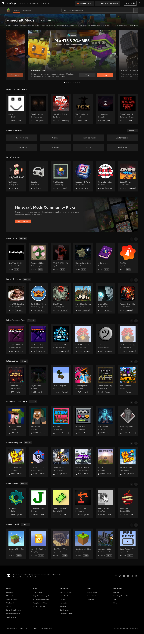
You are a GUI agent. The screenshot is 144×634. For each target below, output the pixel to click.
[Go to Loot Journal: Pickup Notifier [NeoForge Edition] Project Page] (83, 176)
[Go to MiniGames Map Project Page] (128, 380)
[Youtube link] (124, 576)
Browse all (132, 130)
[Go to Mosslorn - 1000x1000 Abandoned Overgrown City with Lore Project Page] (105, 544)
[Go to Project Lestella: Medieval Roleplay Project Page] (83, 298)
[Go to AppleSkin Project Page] (128, 503)
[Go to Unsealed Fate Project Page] (105, 298)
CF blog (62, 599)
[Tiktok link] (120, 576)
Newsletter (63, 603)
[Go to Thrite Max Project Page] (105, 339)
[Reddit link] (136, 576)
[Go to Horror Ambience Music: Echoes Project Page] (105, 109)
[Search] (135, 10)
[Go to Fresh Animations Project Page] (16, 421)
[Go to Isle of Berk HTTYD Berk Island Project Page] (61, 544)
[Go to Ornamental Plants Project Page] (38, 258)
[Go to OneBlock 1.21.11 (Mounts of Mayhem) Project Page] (83, 544)
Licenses (34, 628)
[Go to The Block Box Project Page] (61, 176)
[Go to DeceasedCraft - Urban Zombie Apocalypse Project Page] (61, 462)
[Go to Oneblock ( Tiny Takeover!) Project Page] (16, 544)
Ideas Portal (64, 596)
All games (9, 592)
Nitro (115, 603)
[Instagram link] (116, 576)
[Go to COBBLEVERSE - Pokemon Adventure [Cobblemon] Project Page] (38, 462)
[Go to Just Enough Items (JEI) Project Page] (38, 503)
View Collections (23, 221)
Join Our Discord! (66, 592)
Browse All (27, 10)
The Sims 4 (10, 603)
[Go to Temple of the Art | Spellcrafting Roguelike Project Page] (105, 380)
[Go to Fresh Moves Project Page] (38, 421)
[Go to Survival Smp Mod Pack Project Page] (38, 298)
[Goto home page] (9, 3)
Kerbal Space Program (13, 610)
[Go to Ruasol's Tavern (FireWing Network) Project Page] (128, 298)
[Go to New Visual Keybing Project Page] (16, 258)
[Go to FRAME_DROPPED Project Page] (61, 258)
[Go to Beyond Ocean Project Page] (128, 176)
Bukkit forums (64, 610)
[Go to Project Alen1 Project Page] (38, 380)
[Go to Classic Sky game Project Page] (61, 380)
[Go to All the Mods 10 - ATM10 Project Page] (16, 462)
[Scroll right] (136, 239)
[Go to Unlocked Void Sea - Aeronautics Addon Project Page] (83, 258)
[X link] (132, 576)
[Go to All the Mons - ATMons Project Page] (128, 462)
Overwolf (116, 592)
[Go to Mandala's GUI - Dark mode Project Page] (83, 421)
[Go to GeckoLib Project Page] (16, 503)
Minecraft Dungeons (13, 613)
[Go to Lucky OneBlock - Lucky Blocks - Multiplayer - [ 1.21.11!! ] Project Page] (38, 544)
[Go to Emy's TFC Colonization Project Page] (16, 298)
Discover (16, 10)
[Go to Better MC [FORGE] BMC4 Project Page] (83, 462)
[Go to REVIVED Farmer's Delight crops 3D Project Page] (128, 339)
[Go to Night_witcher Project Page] (105, 258)
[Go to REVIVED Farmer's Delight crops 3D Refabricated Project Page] (83, 339)
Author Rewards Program (41, 599)
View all (23, 238)
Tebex (115, 599)
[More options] (140, 3)
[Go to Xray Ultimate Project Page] (105, 421)
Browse (23, 3)
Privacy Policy (24, 628)
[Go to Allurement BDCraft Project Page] (16, 339)
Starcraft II (9, 606)
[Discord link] (128, 576)
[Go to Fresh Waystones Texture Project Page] (128, 421)
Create (34, 3)
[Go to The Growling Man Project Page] (83, 109)
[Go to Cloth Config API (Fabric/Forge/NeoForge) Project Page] (61, 503)
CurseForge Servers (66, 613)
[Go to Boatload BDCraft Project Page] (38, 339)
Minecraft (9, 596)
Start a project (38, 592)
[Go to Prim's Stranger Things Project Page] (128, 109)
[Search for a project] (97, 10)
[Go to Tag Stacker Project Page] (16, 176)
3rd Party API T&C (39, 606)
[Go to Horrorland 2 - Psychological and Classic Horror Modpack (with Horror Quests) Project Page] (61, 109)
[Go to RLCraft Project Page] (105, 462)
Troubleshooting (92, 596)
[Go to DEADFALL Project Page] (61, 298)
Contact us (90, 599)
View (87, 75)
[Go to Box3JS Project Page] (128, 258)
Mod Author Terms (46, 628)
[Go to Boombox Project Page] (38, 176)
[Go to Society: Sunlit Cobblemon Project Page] (105, 176)
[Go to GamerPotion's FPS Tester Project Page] (128, 544)
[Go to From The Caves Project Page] (38, 109)
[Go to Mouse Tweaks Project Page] (105, 503)
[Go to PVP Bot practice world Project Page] (83, 380)
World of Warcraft (12, 599)
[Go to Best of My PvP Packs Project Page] (61, 339)
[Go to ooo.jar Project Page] (16, 109)
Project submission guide (41, 596)
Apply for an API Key (40, 603)
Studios (45, 3)
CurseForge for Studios (121, 596)
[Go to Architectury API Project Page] (83, 503)
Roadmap (63, 606)
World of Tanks (11, 617)
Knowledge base (92, 592)
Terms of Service (11, 628)
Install (105, 75)
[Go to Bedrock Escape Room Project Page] (16, 380)
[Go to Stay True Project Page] (61, 421)
